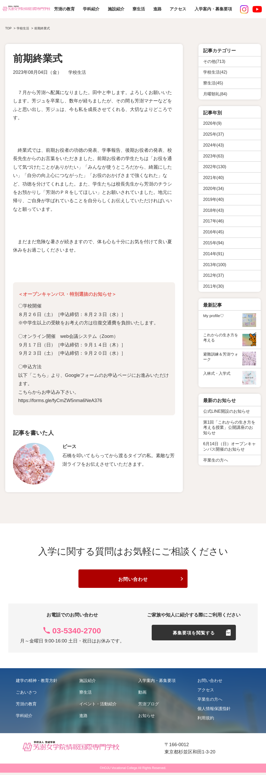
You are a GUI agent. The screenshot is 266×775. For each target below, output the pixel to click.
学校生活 (77, 72)
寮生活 (138, 9)
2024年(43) (213, 145)
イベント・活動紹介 (98, 706)
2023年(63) (213, 156)
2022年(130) (214, 167)
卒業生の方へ (209, 701)
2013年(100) (214, 264)
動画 (142, 694)
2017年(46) (213, 221)
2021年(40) (213, 177)
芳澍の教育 (64, 9)
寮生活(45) (213, 83)
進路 (157, 9)
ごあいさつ (26, 694)
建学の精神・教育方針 (36, 683)
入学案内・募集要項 (213, 9)
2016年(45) (213, 232)
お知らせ (146, 718)
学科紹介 (91, 9)
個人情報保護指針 (214, 711)
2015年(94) (213, 243)
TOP (8, 28)
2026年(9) (212, 123)
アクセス (178, 9)
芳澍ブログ (148, 706)
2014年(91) (213, 254)
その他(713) (214, 61)
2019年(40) (213, 199)
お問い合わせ (133, 580)
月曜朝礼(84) (215, 94)
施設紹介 (116, 9)
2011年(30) (213, 286)
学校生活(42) (215, 72)
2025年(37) (213, 134)
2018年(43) (213, 210)
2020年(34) (213, 188)
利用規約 (205, 720)
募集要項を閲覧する (194, 637)
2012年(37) (213, 275)
